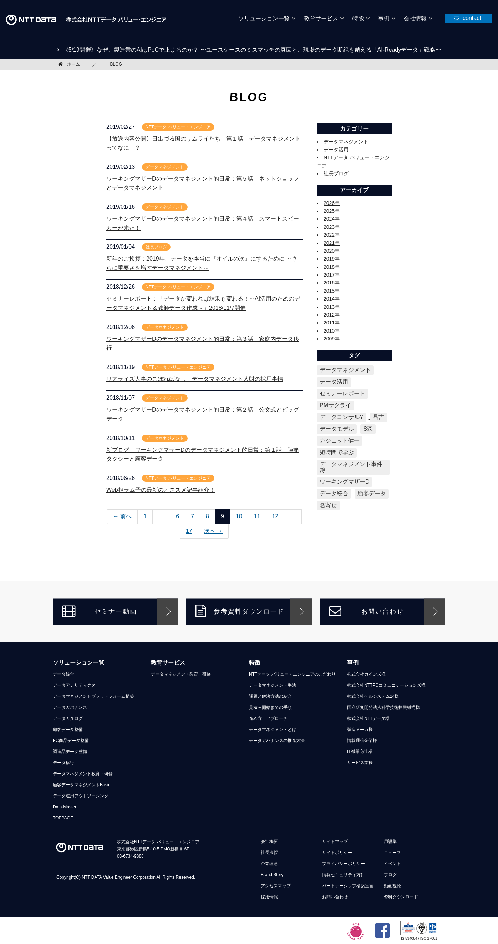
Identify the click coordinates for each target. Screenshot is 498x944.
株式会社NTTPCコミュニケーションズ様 (386, 685)
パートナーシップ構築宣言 (348, 886)
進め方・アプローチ (268, 718)
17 (189, 531)
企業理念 (269, 864)
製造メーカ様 (360, 729)
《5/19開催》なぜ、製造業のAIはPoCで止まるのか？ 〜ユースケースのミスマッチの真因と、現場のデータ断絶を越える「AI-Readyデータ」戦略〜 (252, 50)
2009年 (332, 339)
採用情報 (269, 897)
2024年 (332, 219)
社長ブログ (336, 173)
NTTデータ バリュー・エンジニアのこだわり (292, 674)
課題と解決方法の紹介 (270, 696)
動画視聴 (392, 886)
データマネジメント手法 (272, 685)
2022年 (332, 235)
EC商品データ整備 (71, 740)
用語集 (390, 841)
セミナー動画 (99, 611)
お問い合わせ (366, 611)
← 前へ (122, 516)
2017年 (332, 275)
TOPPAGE (63, 818)
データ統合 (63, 674)
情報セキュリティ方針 (343, 875)
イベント (392, 864)
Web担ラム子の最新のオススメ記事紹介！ (160, 490)
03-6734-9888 (130, 856)
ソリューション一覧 (78, 663)
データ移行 (63, 763)
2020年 (332, 251)
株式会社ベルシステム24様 (373, 696)
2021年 (332, 243)
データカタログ (68, 718)
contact (472, 18)
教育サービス (168, 663)
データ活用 (336, 149)
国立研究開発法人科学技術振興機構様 (383, 707)
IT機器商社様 (359, 751)
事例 (353, 663)
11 (257, 516)
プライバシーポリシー (343, 864)
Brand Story (272, 875)
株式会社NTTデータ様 (368, 718)
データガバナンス (70, 707)
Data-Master (64, 807)
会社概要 (269, 841)
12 (275, 516)
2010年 (332, 331)
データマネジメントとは (272, 729)
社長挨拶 (269, 852)
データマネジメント (346, 142)
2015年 (332, 291)
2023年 (332, 227)
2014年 (332, 299)
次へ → (213, 531)
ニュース (392, 852)
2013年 (332, 307)
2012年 (332, 315)
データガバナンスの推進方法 (277, 740)
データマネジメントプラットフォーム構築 (93, 696)
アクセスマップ (276, 886)
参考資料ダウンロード (239, 611)
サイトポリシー (337, 852)
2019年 (332, 259)
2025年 (332, 211)
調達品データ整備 (70, 751)
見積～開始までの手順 (270, 707)
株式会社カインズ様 (366, 674)
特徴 (254, 663)
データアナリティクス (74, 685)
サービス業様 (360, 763)
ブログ (390, 875)
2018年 (332, 267)
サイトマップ (335, 841)
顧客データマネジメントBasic (81, 785)
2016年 (332, 283)
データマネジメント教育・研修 (83, 774)
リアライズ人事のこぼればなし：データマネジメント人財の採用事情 (194, 379)
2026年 (332, 203)
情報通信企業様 (362, 740)
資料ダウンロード (401, 897)
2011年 (332, 322)
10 (239, 516)
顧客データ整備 (68, 729)
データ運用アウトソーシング (80, 796)
